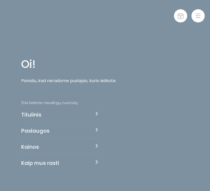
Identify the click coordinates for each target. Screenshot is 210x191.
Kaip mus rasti (40, 163)
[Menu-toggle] (198, 15)
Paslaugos (35, 130)
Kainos (30, 147)
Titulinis (31, 114)
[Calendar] (180, 15)
